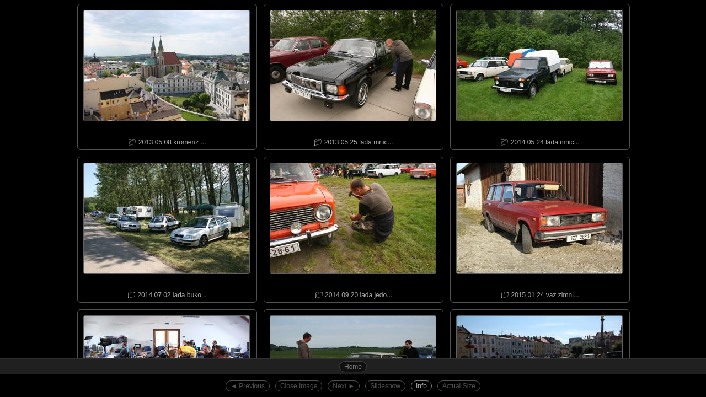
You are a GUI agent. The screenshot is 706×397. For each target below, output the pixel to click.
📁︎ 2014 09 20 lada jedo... (353, 228)
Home (353, 367)
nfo (421, 386)
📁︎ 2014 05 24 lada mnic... (539, 75)
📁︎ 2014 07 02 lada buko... (166, 228)
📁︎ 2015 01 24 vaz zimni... (539, 228)
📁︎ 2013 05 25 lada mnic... (353, 75)
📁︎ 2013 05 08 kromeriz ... (166, 75)
